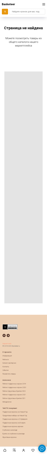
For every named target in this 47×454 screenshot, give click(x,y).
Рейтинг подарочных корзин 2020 (14, 387)
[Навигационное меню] (43, 4)
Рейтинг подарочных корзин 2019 (14, 384)
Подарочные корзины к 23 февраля (15, 419)
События (6, 370)
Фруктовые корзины (10, 437)
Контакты (6, 367)
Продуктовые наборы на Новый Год (15, 415)
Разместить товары (9, 374)
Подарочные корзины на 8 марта (14, 423)
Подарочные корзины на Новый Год (15, 412)
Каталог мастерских (9, 363)
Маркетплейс (7, 344)
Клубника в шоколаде (10, 430)
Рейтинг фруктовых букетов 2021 (14, 398)
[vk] (4, 335)
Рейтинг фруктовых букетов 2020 (14, 391)
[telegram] (8, 335)
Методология (7, 402)
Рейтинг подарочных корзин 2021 (14, 395)
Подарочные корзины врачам (13, 426)
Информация (7, 356)
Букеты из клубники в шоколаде (13, 434)
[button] (4, 450)
